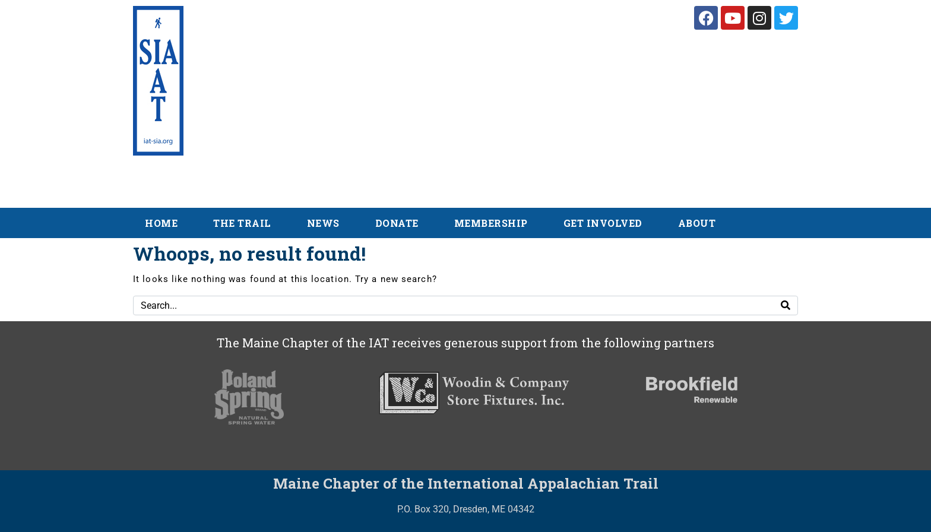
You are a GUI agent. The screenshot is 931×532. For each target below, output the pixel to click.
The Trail (242, 223)
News (323, 223)
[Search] (785, 305)
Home (161, 223)
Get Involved (602, 223)
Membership (491, 223)
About (697, 223)
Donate (397, 223)
